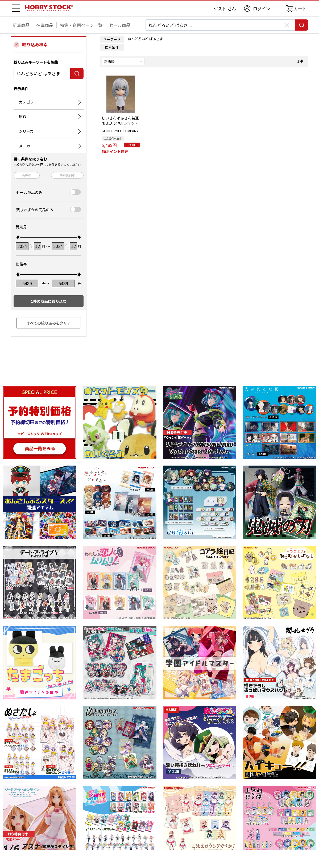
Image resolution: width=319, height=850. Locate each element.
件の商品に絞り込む (49, 301)
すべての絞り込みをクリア (49, 323)
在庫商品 (44, 25)
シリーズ (26, 131)
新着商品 (21, 25)
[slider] (18, 237)
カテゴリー (28, 102)
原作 (22, 116)
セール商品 (119, 25)
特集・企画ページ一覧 (81, 25)
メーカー (26, 145)
